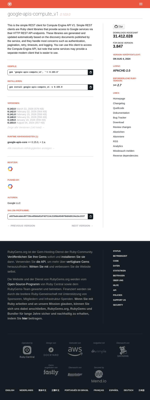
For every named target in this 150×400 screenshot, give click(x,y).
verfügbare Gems (77, 261)
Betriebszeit (120, 256)
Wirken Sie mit (38, 266)
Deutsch (128, 390)
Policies (117, 295)
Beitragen (119, 276)
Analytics (118, 146)
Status (117, 251)
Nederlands (26, 390)
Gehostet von (75, 343)
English (10, 390)
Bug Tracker (119, 117)
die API (41, 261)
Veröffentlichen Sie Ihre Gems (27, 256)
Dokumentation (121, 112)
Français (99, 390)
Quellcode (118, 108)
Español (114, 390)
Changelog (119, 103)
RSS (115, 141)
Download (118, 122)
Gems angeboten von (51, 366)
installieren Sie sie (73, 256)
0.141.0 (12, 114)
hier (25, 318)
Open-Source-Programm (24, 284)
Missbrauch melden (123, 150)
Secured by (100, 367)
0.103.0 (12, 122)
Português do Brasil (76, 390)
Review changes (122, 127)
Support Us (119, 300)
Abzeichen (118, 131)
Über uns (118, 280)
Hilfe (116, 285)
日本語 (141, 390)
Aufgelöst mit (99, 343)
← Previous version (21, 225)
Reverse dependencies (125, 155)
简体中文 (42, 390)
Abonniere (118, 136)
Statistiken (119, 271)
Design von (52, 343)
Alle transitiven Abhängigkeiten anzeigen (30, 148)
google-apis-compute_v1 (33, 14)
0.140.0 (12, 117)
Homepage (119, 98)
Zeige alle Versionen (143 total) (25, 127)
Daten (116, 266)
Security (118, 305)
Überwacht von (123, 343)
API (114, 290)
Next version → (82, 225)
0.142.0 (12, 111)
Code (116, 261)
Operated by (28, 344)
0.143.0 (12, 108)
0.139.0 (12, 119)
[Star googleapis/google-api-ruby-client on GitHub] (119, 26)
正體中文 (55, 390)
